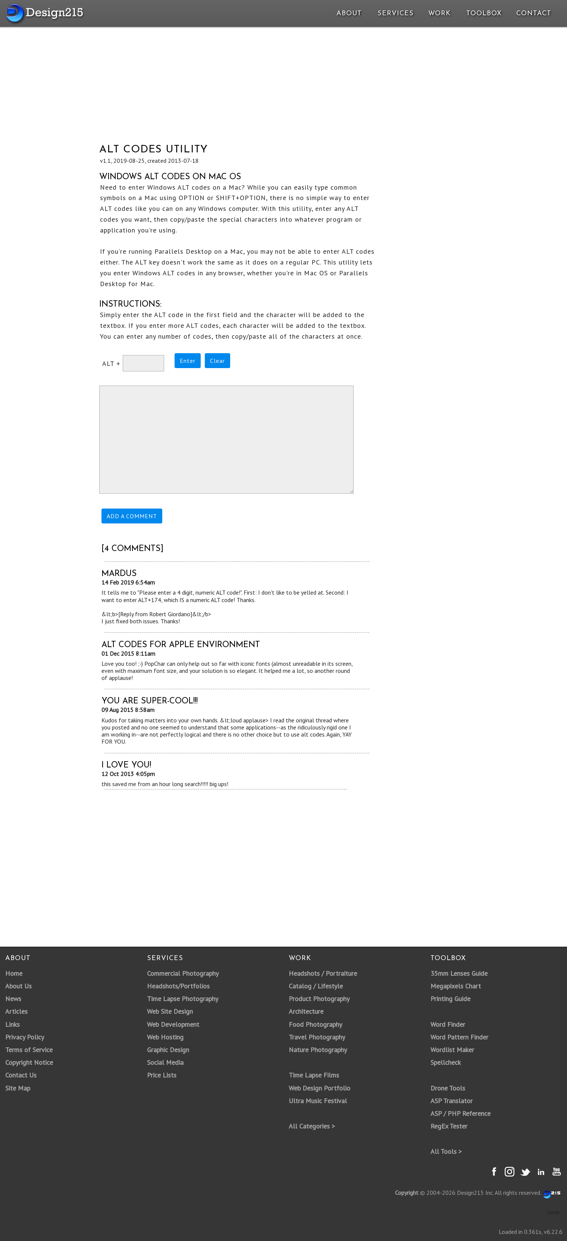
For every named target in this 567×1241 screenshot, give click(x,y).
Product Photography (319, 998)
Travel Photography (317, 1037)
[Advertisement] (285, 81)
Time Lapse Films (314, 1075)
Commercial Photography (183, 973)
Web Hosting (165, 1037)
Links (12, 1024)
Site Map (17, 1088)
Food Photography (315, 1024)
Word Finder (447, 1024)
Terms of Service (29, 1049)
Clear (217, 360)
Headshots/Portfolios (178, 986)
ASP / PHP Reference (460, 1113)
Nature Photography (318, 1049)
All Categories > (312, 1126)
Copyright (407, 1192)
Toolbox (484, 13)
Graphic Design (168, 1049)
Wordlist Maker (452, 1049)
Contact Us (21, 1075)
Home (13, 973)
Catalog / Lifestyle (316, 986)
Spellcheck (445, 1062)
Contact (533, 13)
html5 (554, 1212)
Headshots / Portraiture (323, 973)
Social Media (165, 1062)
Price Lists (161, 1075)
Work (439, 13)
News (13, 998)
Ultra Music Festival (318, 1100)
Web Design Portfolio (319, 1088)
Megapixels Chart (455, 986)
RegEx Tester (448, 1126)
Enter (187, 360)
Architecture (306, 1011)
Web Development (173, 1024)
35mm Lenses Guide (459, 973)
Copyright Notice (29, 1062)
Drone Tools (447, 1088)
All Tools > (446, 1151)
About (349, 13)
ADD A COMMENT (132, 516)
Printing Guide (450, 998)
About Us (18, 986)
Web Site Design (170, 1011)
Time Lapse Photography (182, 998)
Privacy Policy (24, 1037)
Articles (16, 1011)
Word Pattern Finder (459, 1037)
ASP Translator (451, 1100)
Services (396, 13)
